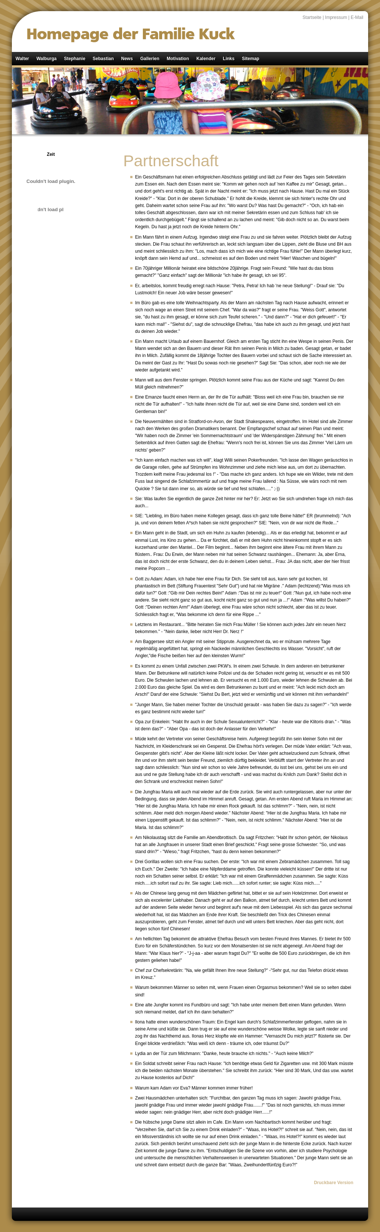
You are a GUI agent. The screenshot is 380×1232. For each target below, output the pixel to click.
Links (229, 58)
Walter (22, 58)
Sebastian (103, 58)
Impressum (336, 17)
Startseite (311, 17)
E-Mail (357, 17)
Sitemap (250, 58)
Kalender (205, 58)
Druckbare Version (333, 1182)
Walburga (46, 58)
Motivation (178, 58)
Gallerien (149, 58)
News (127, 58)
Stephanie (74, 58)
